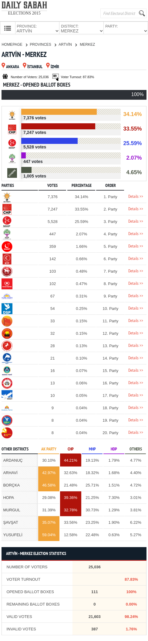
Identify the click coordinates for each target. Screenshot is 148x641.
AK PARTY (48, 448)
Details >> (135, 196)
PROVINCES (43, 44)
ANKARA (10, 66)
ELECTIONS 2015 (24, 13)
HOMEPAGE (14, 44)
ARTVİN (68, 44)
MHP (92, 448)
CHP (71, 448)
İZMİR (52, 66)
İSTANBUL (32, 66)
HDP (114, 448)
